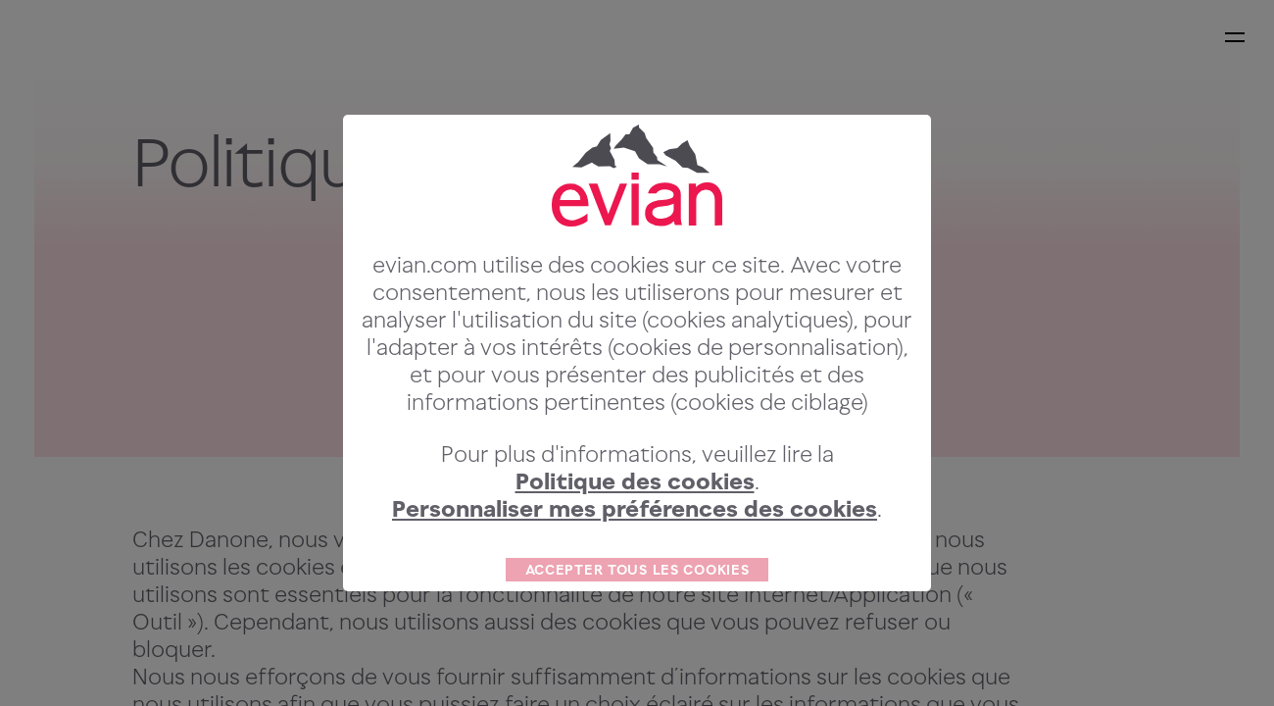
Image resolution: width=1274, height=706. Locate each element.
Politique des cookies (635, 518)
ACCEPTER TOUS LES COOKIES (637, 606)
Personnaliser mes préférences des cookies (634, 545)
